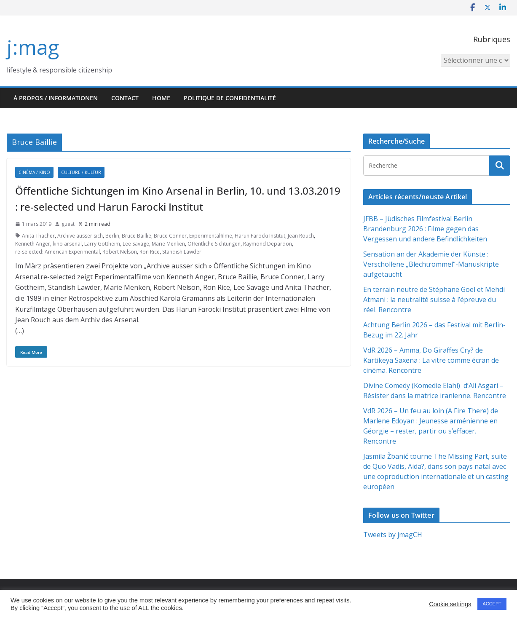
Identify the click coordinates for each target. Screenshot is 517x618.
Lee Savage (136, 243)
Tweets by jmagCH (392, 534)
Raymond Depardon (267, 243)
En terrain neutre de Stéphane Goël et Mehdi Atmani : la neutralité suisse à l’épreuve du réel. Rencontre (434, 299)
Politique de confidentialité (230, 98)
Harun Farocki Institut (260, 235)
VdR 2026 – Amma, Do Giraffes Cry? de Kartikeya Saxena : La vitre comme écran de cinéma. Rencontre (431, 360)
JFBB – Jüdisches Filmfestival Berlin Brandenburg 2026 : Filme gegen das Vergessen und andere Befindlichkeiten (425, 228)
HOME (161, 98)
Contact (125, 98)
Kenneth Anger (32, 243)
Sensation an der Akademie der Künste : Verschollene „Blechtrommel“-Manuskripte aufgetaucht (431, 264)
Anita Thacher (38, 235)
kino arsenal (67, 243)
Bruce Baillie (136, 235)
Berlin (112, 235)
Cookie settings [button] (450, 604)
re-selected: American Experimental (57, 251)
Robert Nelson (119, 251)
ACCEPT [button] (491, 603)
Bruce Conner (170, 235)
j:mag (33, 47)
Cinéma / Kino (34, 172)
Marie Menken (168, 243)
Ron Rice (149, 251)
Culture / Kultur (81, 172)
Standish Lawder (181, 251)
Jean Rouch (301, 235)
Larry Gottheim (102, 243)
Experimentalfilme (210, 235)
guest (68, 223)
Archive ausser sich (80, 235)
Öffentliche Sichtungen (214, 243)
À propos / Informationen (55, 98)
